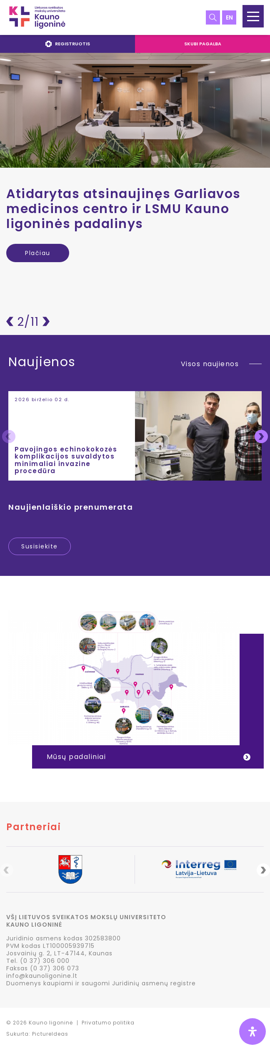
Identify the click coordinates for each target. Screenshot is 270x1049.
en (229, 17)
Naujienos (42, 363)
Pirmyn (46, 321)
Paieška (213, 17)
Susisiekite (39, 546)
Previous (8, 436)
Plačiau (37, 252)
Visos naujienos (210, 364)
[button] (253, 16)
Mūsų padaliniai (76, 756)
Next (261, 436)
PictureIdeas (50, 1033)
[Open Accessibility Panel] (252, 1031)
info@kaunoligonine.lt (42, 976)
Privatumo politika (108, 1022)
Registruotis (67, 43)
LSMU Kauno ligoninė (37, 17)
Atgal (9, 321)
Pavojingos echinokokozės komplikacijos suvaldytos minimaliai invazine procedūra (66, 460)
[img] (253, 1032)
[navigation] (135, 44)
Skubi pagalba (202, 43)
